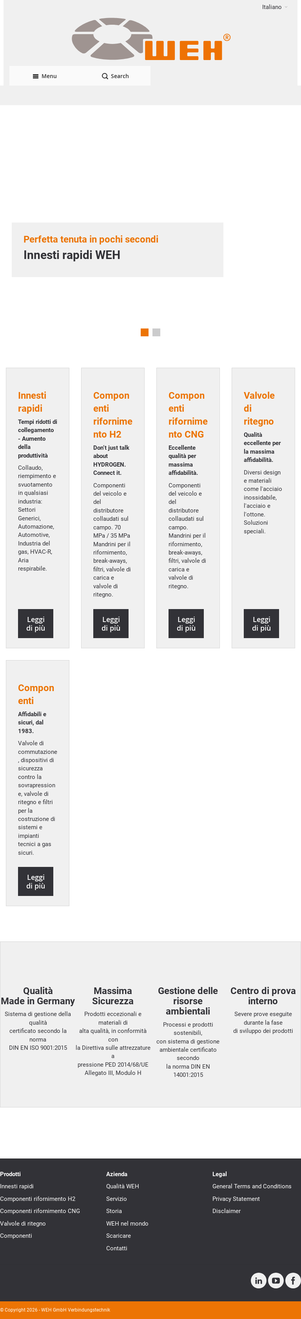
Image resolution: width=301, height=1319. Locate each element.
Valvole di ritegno (23, 1223)
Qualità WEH (122, 1186)
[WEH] (150, 40)
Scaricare (118, 1235)
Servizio (116, 1198)
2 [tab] (156, 332)
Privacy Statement (236, 1198)
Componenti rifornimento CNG (40, 1211)
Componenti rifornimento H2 (37, 1198)
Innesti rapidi (17, 1186)
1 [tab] (145, 332)
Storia (114, 1211)
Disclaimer (226, 1211)
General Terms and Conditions (252, 1186)
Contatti (116, 1248)
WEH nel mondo (127, 1223)
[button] (275, 7)
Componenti (16, 1235)
